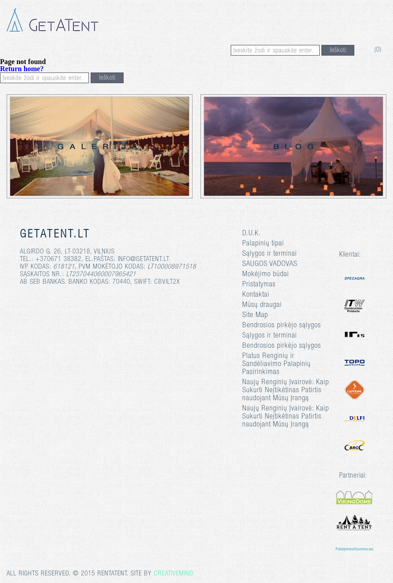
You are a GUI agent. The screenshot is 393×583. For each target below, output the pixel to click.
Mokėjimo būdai (265, 274)
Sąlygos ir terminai (269, 254)
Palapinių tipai (263, 244)
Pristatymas (259, 285)
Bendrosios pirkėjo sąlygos (281, 326)
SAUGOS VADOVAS (269, 264)
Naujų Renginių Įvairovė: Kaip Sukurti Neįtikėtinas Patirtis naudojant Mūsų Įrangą (285, 390)
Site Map (255, 315)
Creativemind (173, 574)
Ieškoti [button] (338, 50)
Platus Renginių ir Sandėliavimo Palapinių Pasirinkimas (276, 364)
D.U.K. (251, 233)
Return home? (22, 68)
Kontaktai (255, 295)
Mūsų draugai (262, 305)
